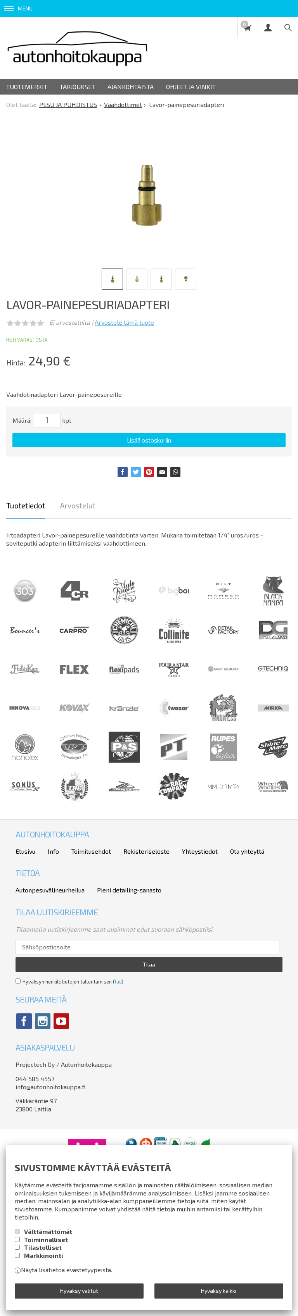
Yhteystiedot (200, 851)
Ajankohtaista (130, 86)
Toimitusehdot (91, 851)
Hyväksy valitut (79, 1290)
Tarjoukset (77, 86)
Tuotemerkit (26, 86)
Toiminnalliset (46, 1239)
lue (118, 981)
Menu (18, 8)
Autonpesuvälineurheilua (50, 890)
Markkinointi (43, 1255)
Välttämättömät (48, 1231)
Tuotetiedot (25, 505)
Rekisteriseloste (146, 851)
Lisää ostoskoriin (149, 440)
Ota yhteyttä (247, 851)
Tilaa (149, 964)
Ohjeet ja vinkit (191, 86)
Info (53, 851)
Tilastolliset (43, 1247)
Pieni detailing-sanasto (129, 890)
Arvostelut (77, 505)
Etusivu (25, 851)
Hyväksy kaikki (218, 1290)
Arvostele (124, 322)
